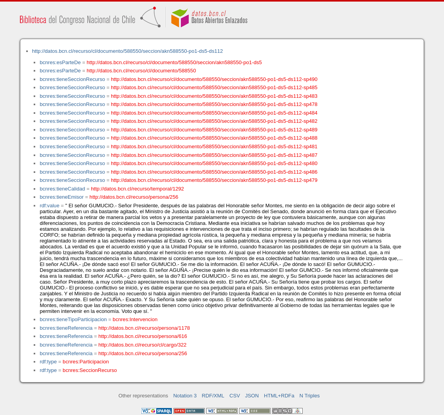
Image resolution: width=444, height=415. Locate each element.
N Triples (310, 396)
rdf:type (48, 362)
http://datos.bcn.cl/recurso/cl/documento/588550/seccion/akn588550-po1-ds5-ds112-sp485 (214, 87)
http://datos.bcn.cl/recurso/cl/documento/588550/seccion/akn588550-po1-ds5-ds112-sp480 (214, 163)
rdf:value (49, 205)
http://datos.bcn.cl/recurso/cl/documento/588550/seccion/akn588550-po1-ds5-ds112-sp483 (214, 96)
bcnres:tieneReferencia (66, 328)
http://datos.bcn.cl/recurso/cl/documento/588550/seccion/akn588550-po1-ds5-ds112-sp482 (214, 121)
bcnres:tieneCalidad (62, 189)
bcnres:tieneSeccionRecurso (72, 79)
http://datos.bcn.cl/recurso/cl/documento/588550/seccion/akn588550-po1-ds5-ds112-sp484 (214, 113)
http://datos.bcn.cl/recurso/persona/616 (142, 336)
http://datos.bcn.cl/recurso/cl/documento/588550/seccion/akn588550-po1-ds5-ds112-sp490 (214, 79)
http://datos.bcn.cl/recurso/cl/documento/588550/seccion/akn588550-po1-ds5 (174, 62)
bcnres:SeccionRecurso (90, 370)
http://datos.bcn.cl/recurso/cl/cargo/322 (142, 345)
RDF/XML (213, 396)
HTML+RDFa (279, 396)
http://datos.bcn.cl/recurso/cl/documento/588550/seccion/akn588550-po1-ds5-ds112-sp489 (214, 130)
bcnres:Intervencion (135, 319)
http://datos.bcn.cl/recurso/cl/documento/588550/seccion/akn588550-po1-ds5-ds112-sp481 (214, 146)
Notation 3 (185, 396)
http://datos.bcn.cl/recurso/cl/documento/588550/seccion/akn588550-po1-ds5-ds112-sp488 (214, 138)
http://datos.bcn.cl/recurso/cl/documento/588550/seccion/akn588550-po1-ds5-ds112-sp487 (214, 155)
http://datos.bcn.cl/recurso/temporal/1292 (137, 189)
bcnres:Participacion (86, 362)
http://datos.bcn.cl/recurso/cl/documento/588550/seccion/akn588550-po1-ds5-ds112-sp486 (214, 172)
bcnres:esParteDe (60, 62)
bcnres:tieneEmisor (61, 197)
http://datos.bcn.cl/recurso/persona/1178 (144, 328)
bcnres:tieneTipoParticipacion (73, 319)
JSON (252, 396)
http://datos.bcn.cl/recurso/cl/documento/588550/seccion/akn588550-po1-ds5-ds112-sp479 (214, 180)
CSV (234, 396)
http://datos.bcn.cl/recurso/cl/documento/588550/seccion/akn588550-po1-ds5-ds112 (127, 51)
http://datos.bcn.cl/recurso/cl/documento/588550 (141, 71)
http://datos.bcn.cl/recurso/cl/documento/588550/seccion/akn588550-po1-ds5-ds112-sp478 (214, 104)
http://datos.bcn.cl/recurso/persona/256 (134, 197)
